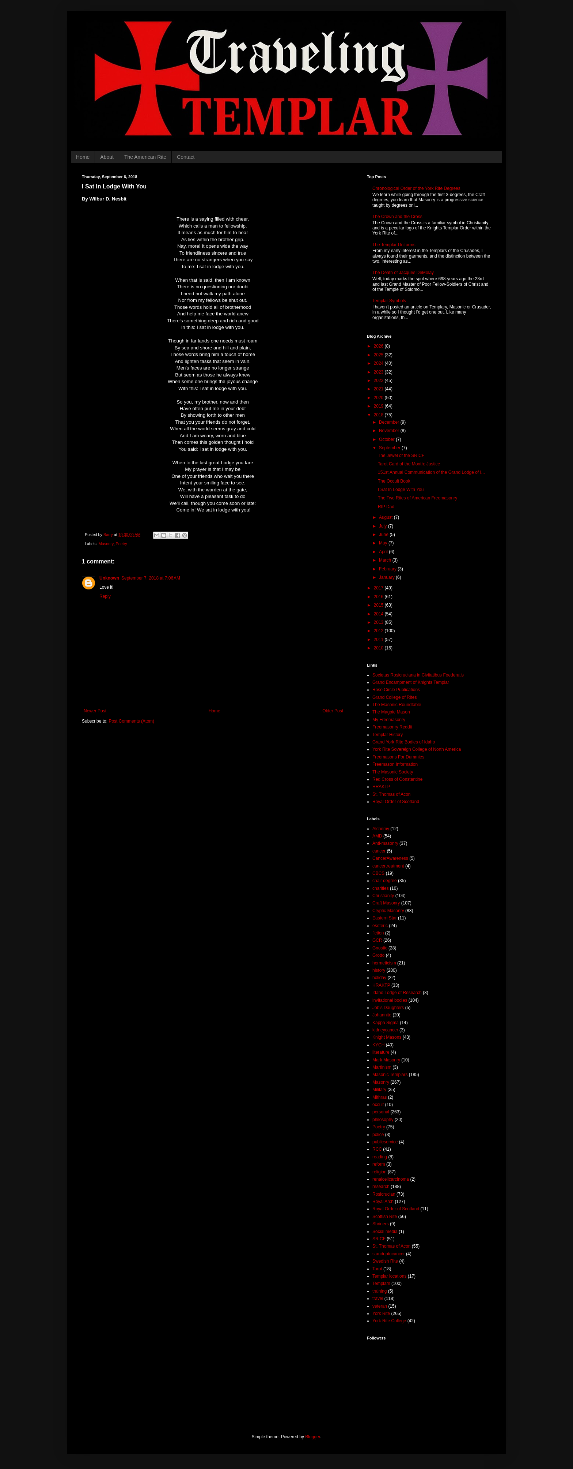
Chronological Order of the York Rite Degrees (416, 188)
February (388, 569)
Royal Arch (383, 1201)
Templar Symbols (389, 300)
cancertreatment (388, 866)
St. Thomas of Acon (391, 794)
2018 (379, 414)
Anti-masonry (385, 843)
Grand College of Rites (394, 697)
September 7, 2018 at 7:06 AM (150, 578)
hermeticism (384, 963)
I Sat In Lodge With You (401, 489)
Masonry (106, 543)
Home (83, 157)
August (386, 517)
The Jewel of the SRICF (401, 455)
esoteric (380, 925)
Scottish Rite (384, 1216)
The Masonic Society (392, 772)
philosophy (382, 1119)
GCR (377, 940)
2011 (379, 639)
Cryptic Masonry (388, 910)
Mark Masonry (386, 1060)
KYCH (378, 1045)
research (381, 1186)
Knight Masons (386, 1037)
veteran (379, 1306)
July (383, 526)
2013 (379, 622)
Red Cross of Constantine (397, 779)
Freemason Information (395, 764)
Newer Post (95, 710)
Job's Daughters (388, 1007)
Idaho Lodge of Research (397, 992)
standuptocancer (388, 1253)
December (390, 422)
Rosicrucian (383, 1194)
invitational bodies (389, 1000)
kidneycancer (385, 1030)
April (384, 551)
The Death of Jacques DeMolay (403, 272)
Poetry (121, 543)
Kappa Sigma (385, 1022)
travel (377, 1298)
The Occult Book (394, 481)
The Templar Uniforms (393, 244)
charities (380, 888)
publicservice (385, 1141)
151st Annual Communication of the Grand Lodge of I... (431, 472)
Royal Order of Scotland (395, 801)
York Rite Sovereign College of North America (416, 749)
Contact (185, 157)
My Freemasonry (388, 719)
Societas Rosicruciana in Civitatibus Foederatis (418, 675)
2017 (379, 588)
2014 (379, 614)
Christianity (383, 895)
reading (379, 1156)
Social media (385, 1231)
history (378, 970)
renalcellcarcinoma (390, 1179)
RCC (377, 1149)
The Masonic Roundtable (396, 704)
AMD (377, 836)
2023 (379, 372)
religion (379, 1171)
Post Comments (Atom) (131, 721)
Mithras (379, 1097)
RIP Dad (386, 506)
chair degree (384, 880)
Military (379, 1089)
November (390, 430)
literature (381, 1052)
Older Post (332, 710)
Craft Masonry (386, 903)
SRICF (379, 1238)
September (390, 447)
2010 (379, 648)
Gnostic (379, 948)
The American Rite (145, 157)
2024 (379, 363)
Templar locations (389, 1276)
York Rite (381, 1313)
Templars (381, 1283)
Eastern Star (384, 918)
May (383, 543)
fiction (378, 933)
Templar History (387, 734)
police (378, 1134)
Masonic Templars (389, 1074)
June (384, 534)
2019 (379, 406)
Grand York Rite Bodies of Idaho (403, 742)
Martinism (381, 1067)
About (107, 157)
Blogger (312, 1436)
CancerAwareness (390, 858)
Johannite (381, 1015)
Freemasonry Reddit (392, 727)
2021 (379, 388)
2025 (379, 354)
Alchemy (380, 828)
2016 (379, 596)
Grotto (378, 955)
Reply (105, 596)
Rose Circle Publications (396, 689)
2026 (379, 346)
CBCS (378, 873)
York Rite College (389, 1320)
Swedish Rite (385, 1261)
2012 (379, 630)
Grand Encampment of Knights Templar (410, 682)
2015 (379, 605)
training (379, 1291)
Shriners (380, 1223)
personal (380, 1111)
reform (378, 1164)
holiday (379, 977)
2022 (379, 380)
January (387, 577)
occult (378, 1104)
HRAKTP (381, 786)
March (385, 560)
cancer (379, 851)
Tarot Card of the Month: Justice (409, 463)
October (387, 439)
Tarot (377, 1268)
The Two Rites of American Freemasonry (417, 498)
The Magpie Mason (391, 712)
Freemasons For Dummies (398, 757)
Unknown (109, 578)
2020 (379, 397)
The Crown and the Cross (397, 216)
